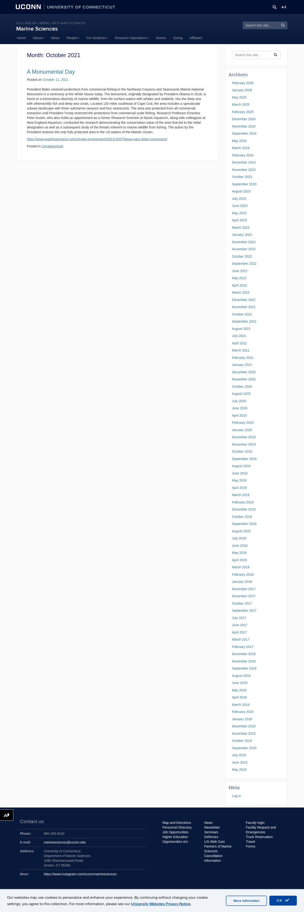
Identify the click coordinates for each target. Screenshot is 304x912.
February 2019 (243, 502)
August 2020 (241, 394)
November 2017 (244, 596)
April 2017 (239, 632)
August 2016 (241, 676)
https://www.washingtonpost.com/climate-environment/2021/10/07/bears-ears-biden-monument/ (97, 139)
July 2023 (239, 199)
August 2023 (241, 191)
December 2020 (244, 372)
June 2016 (239, 683)
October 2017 (242, 603)
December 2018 (244, 509)
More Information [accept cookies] (246, 901)
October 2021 (242, 314)
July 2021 (239, 336)
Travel (250, 842)
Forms (250, 846)
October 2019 (242, 451)
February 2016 (243, 712)
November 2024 (244, 126)
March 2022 (241, 292)
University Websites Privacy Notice (160, 904)
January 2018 (242, 582)
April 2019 (239, 488)
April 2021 (239, 343)
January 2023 (242, 235)
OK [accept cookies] (283, 900)
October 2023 (242, 177)
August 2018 (241, 531)
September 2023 (244, 184)
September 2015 (244, 748)
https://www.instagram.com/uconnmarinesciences (80, 874)
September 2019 (244, 459)
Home (21, 38)
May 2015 (239, 769)
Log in (236, 796)
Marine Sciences (37, 28)
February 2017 (243, 647)
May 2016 (239, 690)
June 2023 (239, 206)
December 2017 (244, 589)
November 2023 (244, 170)
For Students (97, 38)
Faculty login (255, 823)
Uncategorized (52, 146)
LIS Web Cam (214, 842)
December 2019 (244, 437)
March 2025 (241, 104)
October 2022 (242, 256)
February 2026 (243, 83)
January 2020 (242, 430)
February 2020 (243, 422)
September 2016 (244, 668)
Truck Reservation (259, 837)
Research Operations (132, 38)
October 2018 (242, 517)
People (72, 38)
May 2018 (239, 553)
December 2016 (244, 654)
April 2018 (239, 560)
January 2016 (242, 719)
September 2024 (244, 133)
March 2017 (241, 639)
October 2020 (242, 386)
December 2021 (244, 300)
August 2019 (241, 466)
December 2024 (244, 119)
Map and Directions (176, 823)
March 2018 (241, 567)
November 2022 (244, 249)
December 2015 (244, 726)
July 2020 (239, 401)
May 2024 (239, 141)
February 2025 (243, 112)
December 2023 (244, 162)
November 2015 (244, 733)
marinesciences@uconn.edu (65, 842)
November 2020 (244, 379)
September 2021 (244, 321)
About (38, 38)
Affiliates (196, 38)
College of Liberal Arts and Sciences (51, 23)
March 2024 (241, 148)
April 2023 (239, 220)
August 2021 (241, 329)
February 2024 (243, 155)
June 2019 (239, 473)
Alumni (161, 38)
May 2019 (239, 480)
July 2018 (239, 538)
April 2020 (239, 415)
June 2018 (239, 545)
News (55, 38)
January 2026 (242, 90)
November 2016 (244, 661)
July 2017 (239, 618)
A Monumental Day (51, 71)
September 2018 (244, 524)
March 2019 (241, 495)
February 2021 (243, 358)
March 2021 (241, 350)
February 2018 (243, 574)
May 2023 (239, 213)
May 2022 (239, 278)
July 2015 (239, 755)
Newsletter (212, 827)
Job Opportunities (175, 832)
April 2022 (239, 285)
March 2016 (241, 705)
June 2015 (239, 762)
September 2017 (244, 610)
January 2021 (242, 365)
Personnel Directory (177, 827)
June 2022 (239, 271)
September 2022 (244, 263)
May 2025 (239, 97)
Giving (178, 38)
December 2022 (244, 242)
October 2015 (242, 741)
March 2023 (241, 227)
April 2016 (239, 697)
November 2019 (244, 444)
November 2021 (244, 307)
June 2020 (239, 408)
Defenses (211, 837)
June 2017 (239, 625)
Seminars (211, 832)
